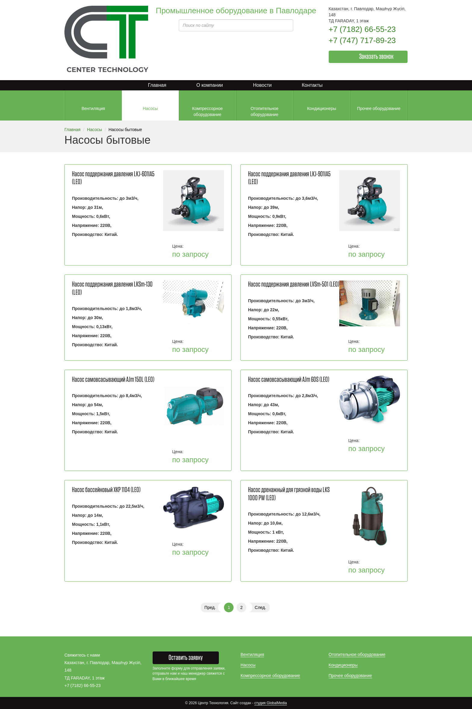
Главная (157, 85)
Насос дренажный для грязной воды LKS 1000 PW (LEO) (289, 493)
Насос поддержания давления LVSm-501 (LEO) (293, 284)
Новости (262, 85)
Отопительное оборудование (357, 654)
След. (260, 607)
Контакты (312, 85)
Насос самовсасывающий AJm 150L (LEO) (113, 379)
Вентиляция (252, 654)
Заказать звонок (376, 56)
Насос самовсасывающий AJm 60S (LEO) (288, 379)
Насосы (94, 129)
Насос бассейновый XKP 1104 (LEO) (106, 490)
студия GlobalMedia (270, 703)
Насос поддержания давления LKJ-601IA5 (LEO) (113, 178)
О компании (209, 85)
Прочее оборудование (350, 675)
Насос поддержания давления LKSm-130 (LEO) (112, 288)
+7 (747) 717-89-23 (362, 40)
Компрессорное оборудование (270, 675)
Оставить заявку (186, 657)
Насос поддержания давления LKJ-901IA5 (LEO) (289, 178)
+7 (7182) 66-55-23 (362, 29)
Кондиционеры (343, 665)
